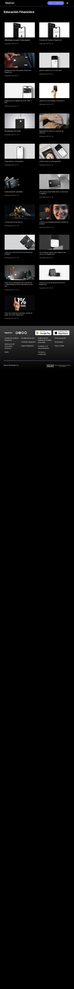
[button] (67, 3)
